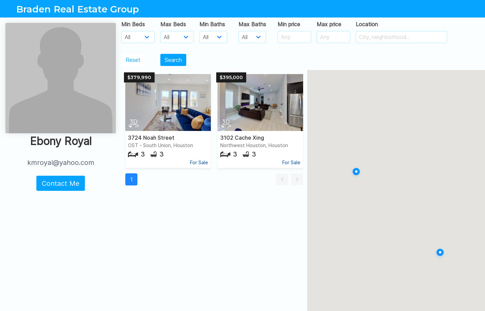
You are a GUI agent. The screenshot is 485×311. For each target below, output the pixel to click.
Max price (329, 24)
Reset (133, 60)
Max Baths (252, 24)
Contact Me (60, 183)
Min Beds (133, 24)
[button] (282, 179)
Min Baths (212, 24)
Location (367, 24)
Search (173, 60)
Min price (289, 24)
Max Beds (173, 24)
